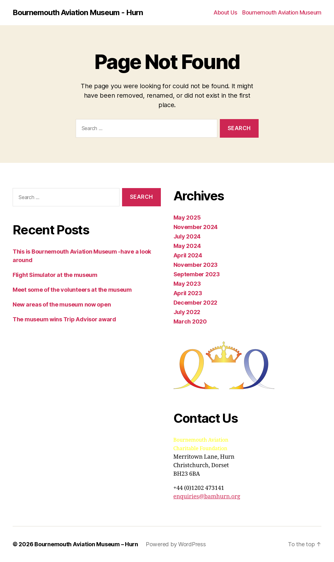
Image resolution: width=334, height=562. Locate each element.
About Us (225, 12)
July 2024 (187, 236)
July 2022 (187, 312)
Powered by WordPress (176, 544)
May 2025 (187, 217)
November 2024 (195, 227)
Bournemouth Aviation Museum (281, 12)
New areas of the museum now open (62, 304)
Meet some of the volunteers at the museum (72, 289)
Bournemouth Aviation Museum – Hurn (86, 544)
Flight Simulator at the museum (55, 275)
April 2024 (187, 255)
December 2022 (195, 302)
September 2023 (196, 274)
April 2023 (187, 293)
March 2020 (190, 321)
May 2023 (187, 283)
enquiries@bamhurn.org (206, 496)
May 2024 (187, 246)
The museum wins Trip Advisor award (64, 319)
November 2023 (195, 264)
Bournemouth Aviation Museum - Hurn (78, 12)
